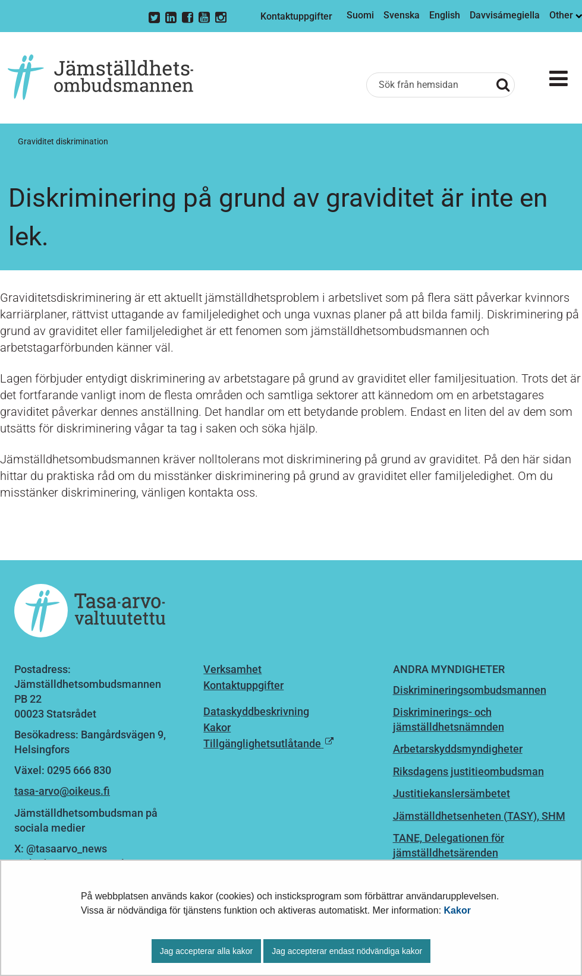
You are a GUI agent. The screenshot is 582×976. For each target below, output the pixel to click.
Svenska (401, 15)
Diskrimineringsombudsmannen (469, 690)
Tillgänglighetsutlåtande (262, 743)
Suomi (360, 15)
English (444, 15)
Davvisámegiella (505, 15)
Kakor (457, 910)
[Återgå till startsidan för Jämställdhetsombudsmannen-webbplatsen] (100, 78)
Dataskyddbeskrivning (256, 711)
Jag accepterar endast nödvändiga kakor (347, 951)
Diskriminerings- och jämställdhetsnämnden (448, 719)
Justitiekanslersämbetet (451, 793)
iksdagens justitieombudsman (471, 771)
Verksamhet (232, 669)
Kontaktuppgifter (296, 16)
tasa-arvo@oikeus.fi (62, 791)
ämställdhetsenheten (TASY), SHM (482, 816)
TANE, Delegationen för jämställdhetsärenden (448, 845)
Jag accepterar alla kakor (206, 951)
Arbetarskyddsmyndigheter (458, 749)
